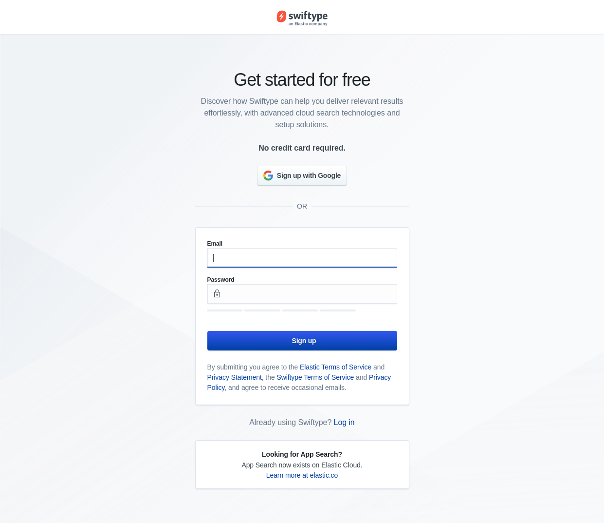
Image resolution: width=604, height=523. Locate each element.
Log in (344, 422)
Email (215, 243)
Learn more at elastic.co (302, 475)
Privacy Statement (234, 377)
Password (221, 279)
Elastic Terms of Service (335, 367)
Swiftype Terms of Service (315, 377)
